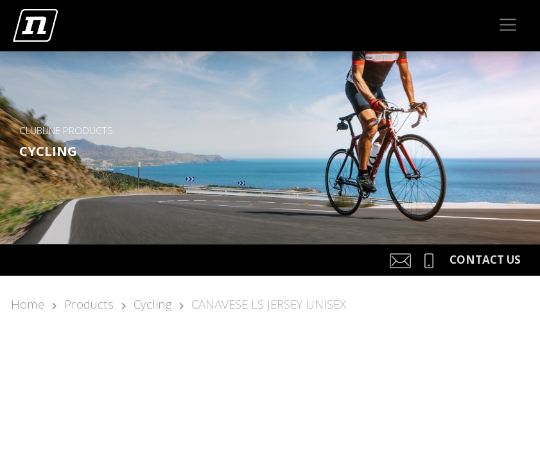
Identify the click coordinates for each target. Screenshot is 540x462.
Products (89, 304)
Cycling (152, 304)
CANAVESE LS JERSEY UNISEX (268, 304)
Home (27, 304)
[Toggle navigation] (508, 25)
